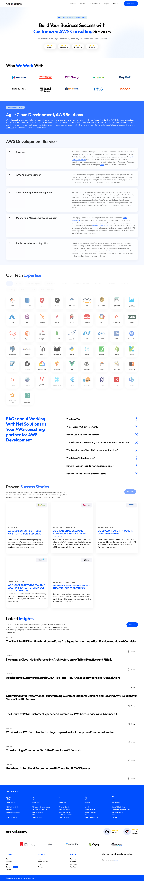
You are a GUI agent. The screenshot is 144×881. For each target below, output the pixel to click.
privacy (116, 860)
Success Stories (95, 4)
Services (73, 4)
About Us (115, 4)
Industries (83, 4)
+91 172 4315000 (117, 817)
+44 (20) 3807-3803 (91, 817)
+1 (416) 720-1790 (11, 817)
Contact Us (130, 4)
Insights (106, 4)
